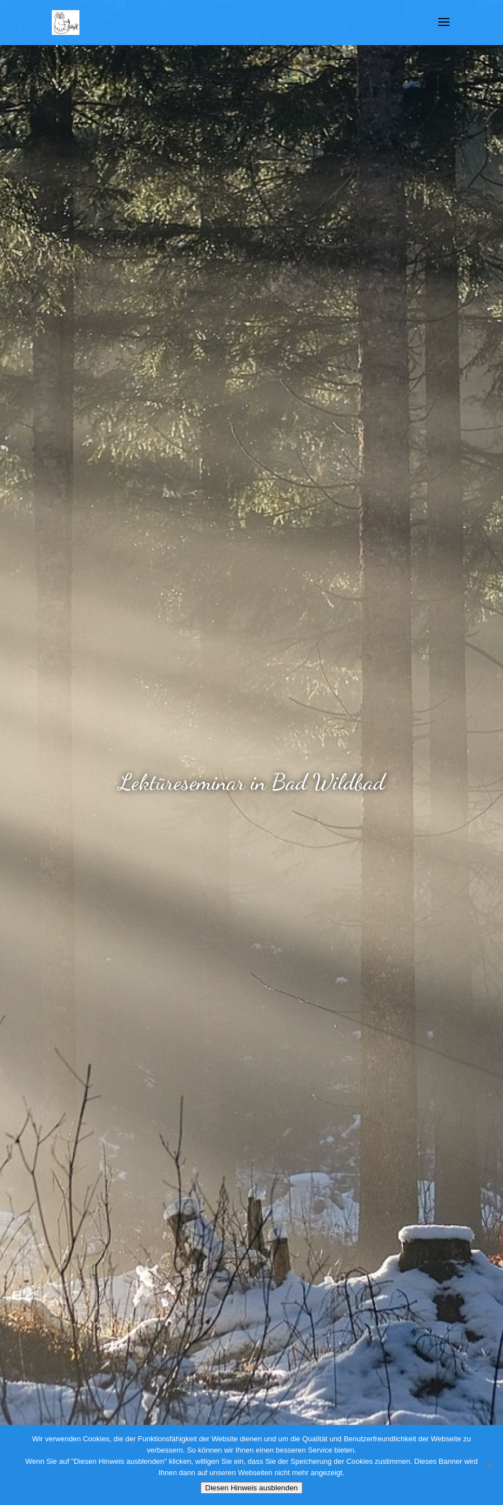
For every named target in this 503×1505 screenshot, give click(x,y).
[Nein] (489, 1465)
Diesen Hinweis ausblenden (251, 1488)
